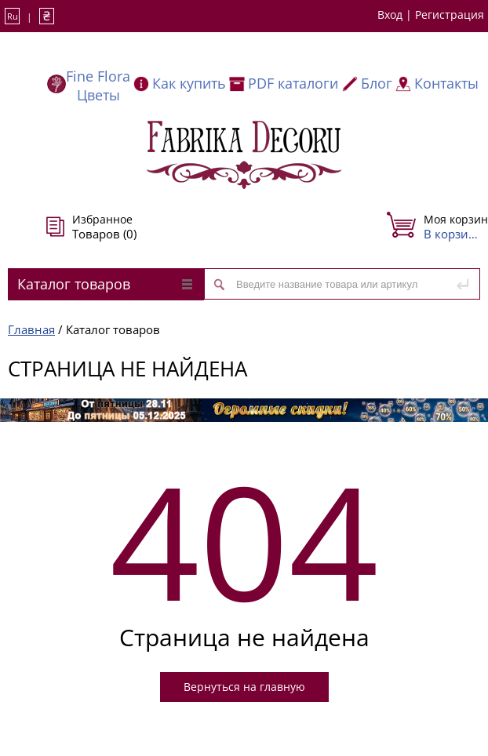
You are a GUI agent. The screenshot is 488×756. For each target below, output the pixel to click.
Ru (12, 16)
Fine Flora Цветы (98, 85)
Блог (376, 83)
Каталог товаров (104, 283)
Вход (389, 14)
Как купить (189, 83)
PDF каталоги (293, 83)
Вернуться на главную (244, 686)
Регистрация (449, 14)
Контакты (446, 83)
